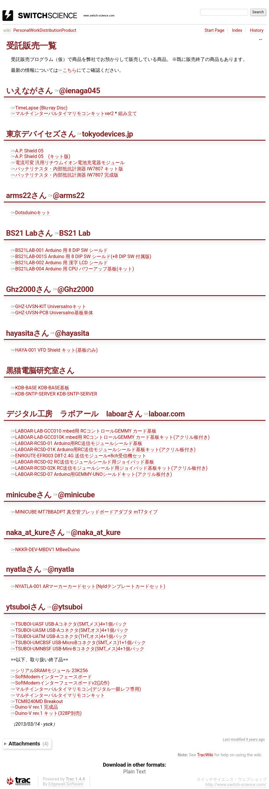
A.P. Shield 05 (27, 151)
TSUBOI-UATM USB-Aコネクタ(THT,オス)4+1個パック (69, 636)
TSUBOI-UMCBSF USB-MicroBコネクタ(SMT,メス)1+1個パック (78, 642)
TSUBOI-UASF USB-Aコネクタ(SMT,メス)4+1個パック (69, 624)
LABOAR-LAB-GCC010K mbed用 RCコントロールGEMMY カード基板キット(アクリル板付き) (110, 437)
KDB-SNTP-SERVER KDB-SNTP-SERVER (54, 394)
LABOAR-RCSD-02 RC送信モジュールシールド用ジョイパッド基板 (82, 462)
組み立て (127, 113)
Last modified (234, 739)
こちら (67, 70)
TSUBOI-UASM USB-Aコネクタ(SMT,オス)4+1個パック (69, 630)
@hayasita (70, 333)
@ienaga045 (77, 90)
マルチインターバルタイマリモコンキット (58, 695)
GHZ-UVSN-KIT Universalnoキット (48, 306)
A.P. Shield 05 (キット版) (40, 156)
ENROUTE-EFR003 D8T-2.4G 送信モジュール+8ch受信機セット (79, 456)
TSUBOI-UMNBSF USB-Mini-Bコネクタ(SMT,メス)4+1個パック (78, 649)
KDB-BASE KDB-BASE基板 (40, 388)
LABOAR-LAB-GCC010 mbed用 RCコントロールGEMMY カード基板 (83, 431)
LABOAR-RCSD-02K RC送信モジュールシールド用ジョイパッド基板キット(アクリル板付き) (109, 468)
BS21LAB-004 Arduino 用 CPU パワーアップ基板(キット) (72, 269)
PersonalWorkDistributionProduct (44, 30)
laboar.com (164, 413)
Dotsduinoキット (31, 212)
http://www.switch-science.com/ (236, 784)
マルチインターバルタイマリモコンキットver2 (63, 113)
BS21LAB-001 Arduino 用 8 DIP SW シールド (59, 250)
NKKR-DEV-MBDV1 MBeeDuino (45, 549)
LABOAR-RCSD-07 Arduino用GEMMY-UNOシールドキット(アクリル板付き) (91, 474)
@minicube (74, 494)
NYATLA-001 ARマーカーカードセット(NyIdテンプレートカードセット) (88, 586)
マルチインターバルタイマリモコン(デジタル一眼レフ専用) (76, 689)
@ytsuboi (64, 606)
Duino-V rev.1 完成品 (34, 707)
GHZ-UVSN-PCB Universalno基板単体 (52, 312)
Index (237, 30)
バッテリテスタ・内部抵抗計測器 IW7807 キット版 (67, 169)
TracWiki (205, 755)
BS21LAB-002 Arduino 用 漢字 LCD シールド (59, 262)
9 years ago (255, 739)
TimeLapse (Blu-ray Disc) (39, 108)
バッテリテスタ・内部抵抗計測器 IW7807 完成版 (64, 175)
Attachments (28, 743)
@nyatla (58, 569)
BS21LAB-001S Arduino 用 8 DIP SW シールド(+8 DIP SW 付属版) (81, 256)
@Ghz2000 (73, 289)
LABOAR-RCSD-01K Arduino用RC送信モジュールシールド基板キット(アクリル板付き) (103, 449)
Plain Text (134, 772)
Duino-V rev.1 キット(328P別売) (46, 713)
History (256, 30)
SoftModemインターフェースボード (51, 677)
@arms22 (66, 195)
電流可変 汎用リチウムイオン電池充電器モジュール (68, 162)
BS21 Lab (72, 233)
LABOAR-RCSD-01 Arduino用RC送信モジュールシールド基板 (76, 443)
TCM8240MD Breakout (37, 701)
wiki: (7, 30)
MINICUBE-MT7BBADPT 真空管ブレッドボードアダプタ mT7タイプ (84, 512)
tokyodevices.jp (105, 133)
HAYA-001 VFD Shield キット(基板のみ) (54, 350)
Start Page (214, 30)
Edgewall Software (65, 784)
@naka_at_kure (93, 532)
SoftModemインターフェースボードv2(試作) (60, 683)
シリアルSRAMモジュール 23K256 (49, 670)
